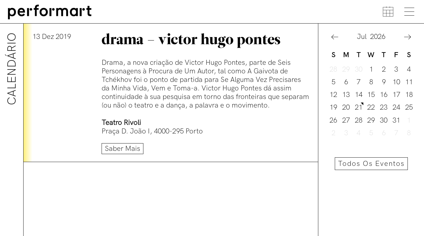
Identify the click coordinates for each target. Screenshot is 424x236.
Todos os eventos (371, 163)
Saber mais (122, 148)
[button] (334, 37)
